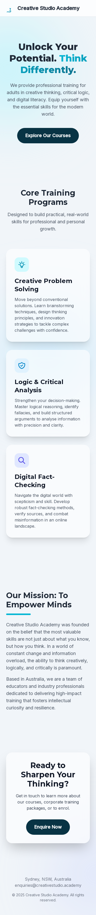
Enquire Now (48, 827)
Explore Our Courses (48, 135)
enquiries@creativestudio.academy (48, 885)
